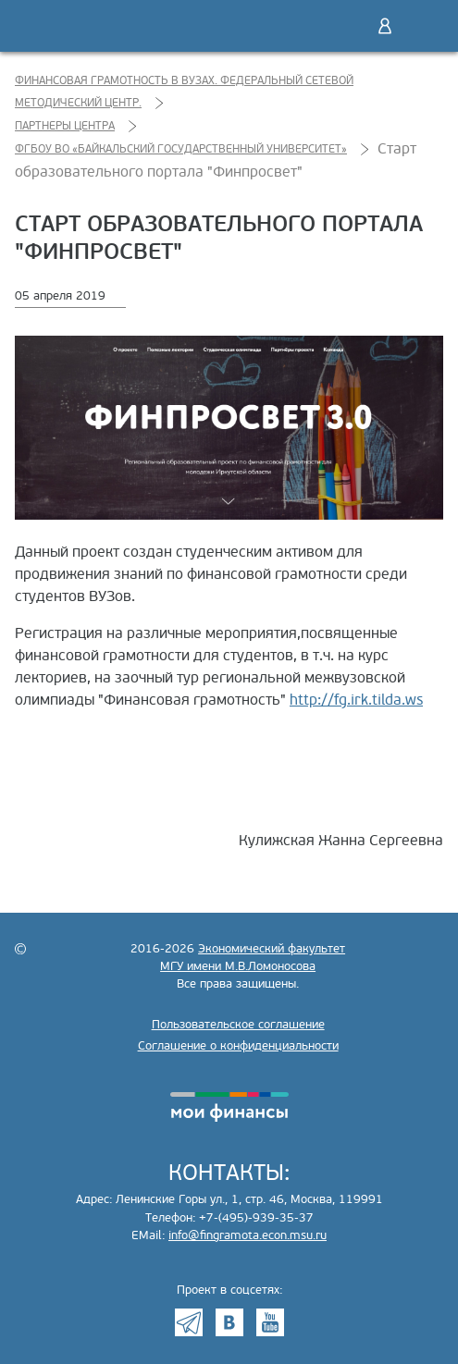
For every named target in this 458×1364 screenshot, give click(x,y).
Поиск (346, 25)
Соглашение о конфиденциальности (238, 1045)
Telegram (189, 1322)
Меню (423, 25)
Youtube (270, 1322)
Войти (384, 25)
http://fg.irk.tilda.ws (356, 700)
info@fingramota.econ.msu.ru (247, 1235)
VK (229, 1322)
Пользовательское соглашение (238, 1024)
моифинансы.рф (229, 1107)
